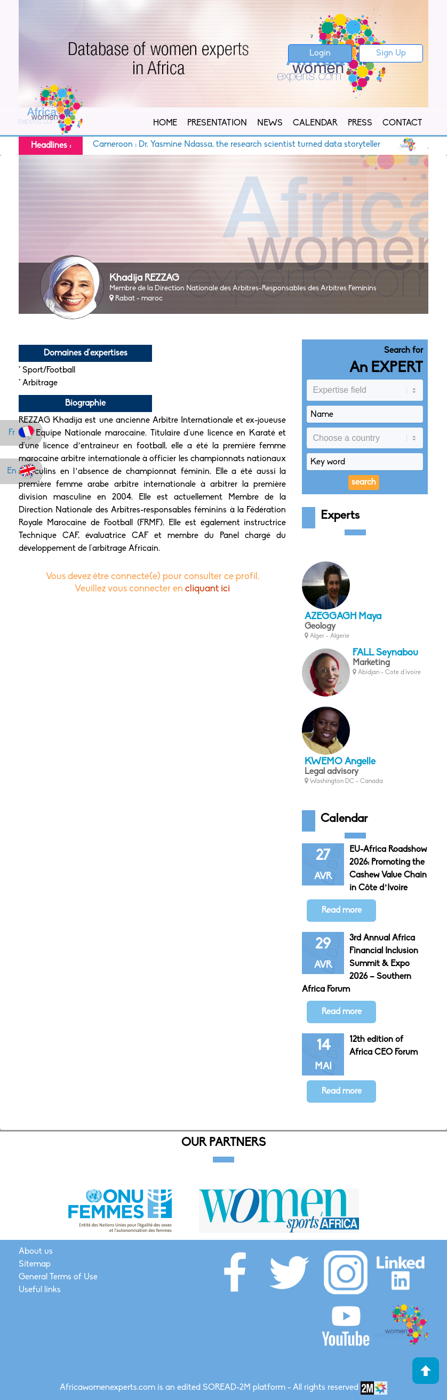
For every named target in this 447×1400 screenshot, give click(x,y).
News (270, 123)
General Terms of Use (58, 1277)
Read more (342, 910)
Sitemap (35, 1264)
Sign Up (391, 53)
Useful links (40, 1290)
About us (36, 1251)
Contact (402, 123)
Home (165, 123)
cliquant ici (207, 589)
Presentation (217, 123)
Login (320, 53)
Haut (425, 1370)
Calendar (315, 123)
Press (360, 123)
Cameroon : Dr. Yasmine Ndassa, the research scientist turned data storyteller (242, 144)
